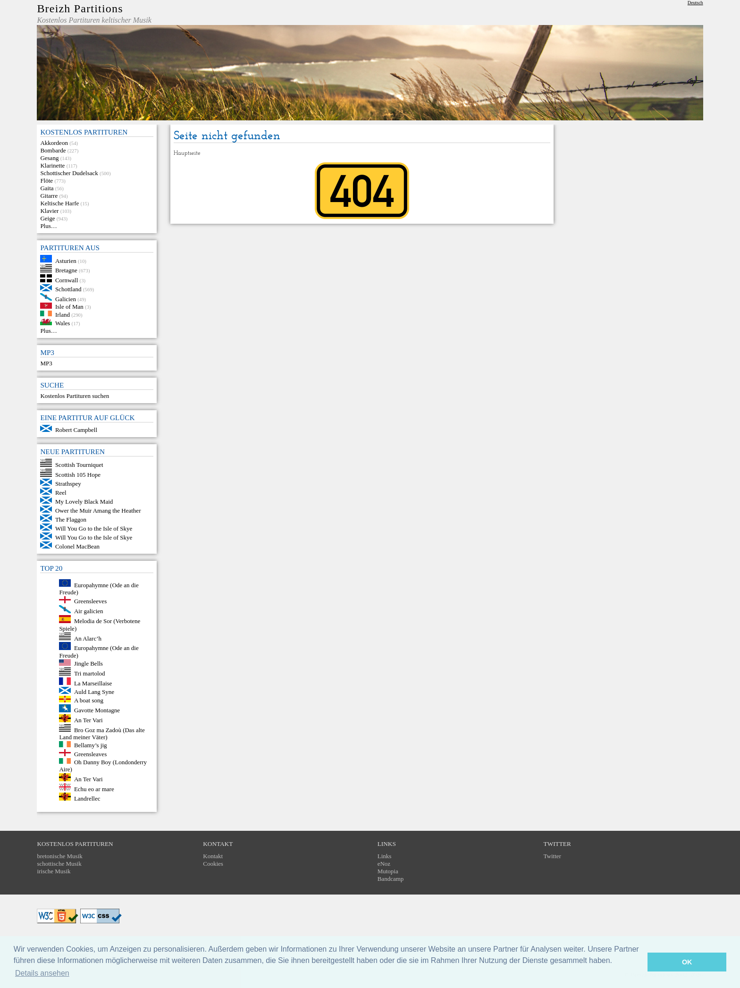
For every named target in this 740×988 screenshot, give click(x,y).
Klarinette (52, 165)
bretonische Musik (59, 856)
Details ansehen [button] (42, 973)
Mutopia (388, 871)
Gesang (49, 157)
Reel (61, 492)
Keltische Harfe (59, 203)
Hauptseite (187, 153)
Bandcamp (391, 878)
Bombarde (53, 150)
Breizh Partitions (80, 8)
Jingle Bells (88, 663)
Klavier (49, 210)
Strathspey (68, 483)
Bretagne (66, 270)
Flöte (46, 180)
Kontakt (213, 856)
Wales (62, 323)
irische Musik (53, 871)
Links (385, 856)
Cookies (213, 863)
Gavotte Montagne (97, 710)
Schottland (68, 289)
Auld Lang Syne (94, 691)
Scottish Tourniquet (79, 464)
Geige (47, 218)
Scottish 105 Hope (78, 474)
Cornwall (66, 280)
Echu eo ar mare (94, 788)
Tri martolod (89, 673)
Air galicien (88, 611)
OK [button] (687, 962)
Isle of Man (69, 306)
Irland (62, 314)
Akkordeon (54, 142)
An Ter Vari (88, 720)
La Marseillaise (93, 682)
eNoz (384, 863)
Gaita (46, 188)
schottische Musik (59, 863)
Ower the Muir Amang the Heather (98, 510)
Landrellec (87, 798)
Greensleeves (90, 601)
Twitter (552, 856)
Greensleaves (90, 754)
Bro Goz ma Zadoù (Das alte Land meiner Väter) (101, 733)
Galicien (65, 298)
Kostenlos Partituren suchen (74, 395)
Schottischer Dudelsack (69, 173)
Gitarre (49, 195)
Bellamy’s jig (90, 745)
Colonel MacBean (77, 546)
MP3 (46, 363)
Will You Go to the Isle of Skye (93, 528)
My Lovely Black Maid (84, 501)
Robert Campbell (76, 429)
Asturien (65, 260)
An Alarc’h (87, 638)
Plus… (48, 225)
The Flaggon (70, 519)
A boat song (88, 700)
